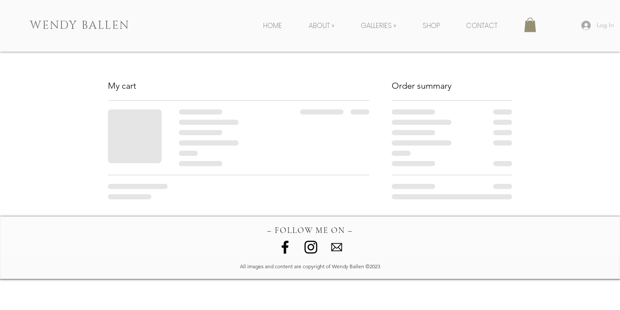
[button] (328, 25)
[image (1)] (336, 247)
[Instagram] (310, 247)
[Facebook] (285, 247)
